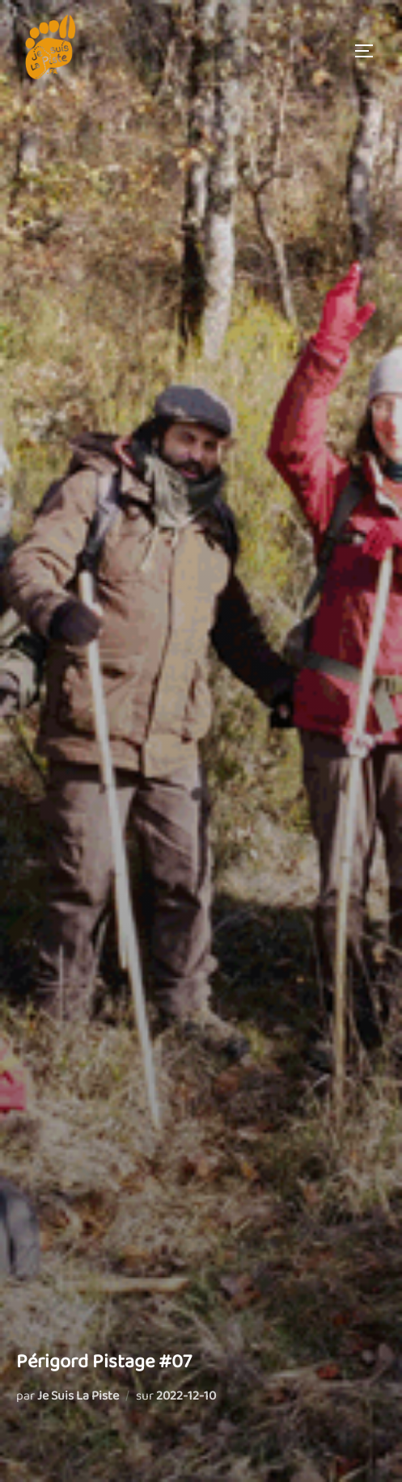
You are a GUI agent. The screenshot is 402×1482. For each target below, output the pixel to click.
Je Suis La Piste (78, 1396)
